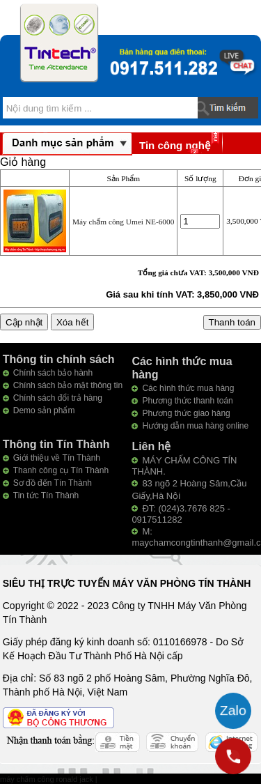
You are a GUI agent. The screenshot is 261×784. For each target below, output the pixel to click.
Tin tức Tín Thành (46, 495)
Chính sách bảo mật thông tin (67, 385)
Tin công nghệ (174, 145)
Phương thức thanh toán (187, 401)
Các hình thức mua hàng (188, 388)
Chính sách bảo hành (53, 373)
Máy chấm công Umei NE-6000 (123, 221)
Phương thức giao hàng (186, 413)
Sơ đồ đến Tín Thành (52, 483)
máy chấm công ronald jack (47, 779)
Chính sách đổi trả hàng (57, 398)
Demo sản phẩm (44, 410)
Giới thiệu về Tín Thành (56, 458)
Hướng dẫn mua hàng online (195, 426)
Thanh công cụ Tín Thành (61, 470)
